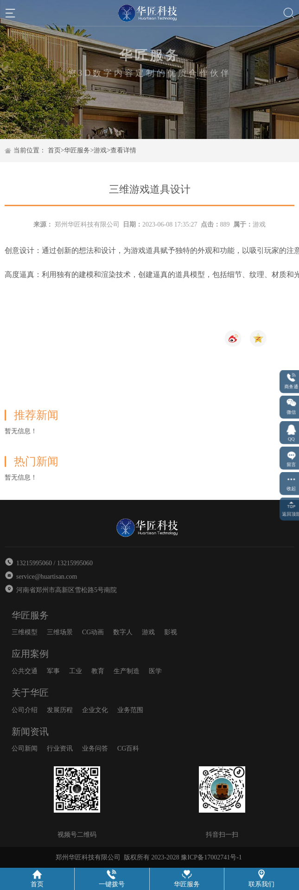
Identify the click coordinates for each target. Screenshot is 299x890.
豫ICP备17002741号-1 (211, 857)
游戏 (100, 150)
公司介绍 (25, 710)
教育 (97, 671)
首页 (54, 150)
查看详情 (123, 150)
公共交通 (25, 671)
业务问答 (95, 748)
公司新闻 (25, 748)
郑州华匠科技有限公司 (87, 224)
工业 (75, 671)
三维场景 (60, 632)
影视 (170, 632)
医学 (155, 671)
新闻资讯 (30, 731)
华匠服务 (77, 150)
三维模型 (25, 632)
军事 (53, 671)
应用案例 (30, 654)
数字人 (123, 632)
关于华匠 (30, 693)
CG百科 (128, 748)
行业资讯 (60, 748)
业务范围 (130, 710)
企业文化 (95, 710)
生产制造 (127, 671)
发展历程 (60, 710)
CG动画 (93, 632)
